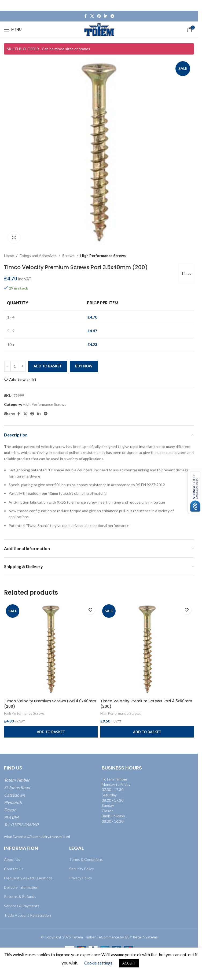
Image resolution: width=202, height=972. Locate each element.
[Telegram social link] (112, 16)
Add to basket (48, 366)
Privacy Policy (80, 878)
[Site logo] (99, 29)
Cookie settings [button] (98, 962)
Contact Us (13, 868)
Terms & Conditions (86, 859)
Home (9, 255)
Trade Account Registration (27, 915)
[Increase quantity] (22, 366)
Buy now (84, 366)
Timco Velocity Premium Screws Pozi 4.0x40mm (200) (50, 703)
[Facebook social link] (85, 16)
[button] (51, 732)
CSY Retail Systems (141, 937)
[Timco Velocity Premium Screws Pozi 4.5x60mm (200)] (147, 649)
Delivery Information (21, 887)
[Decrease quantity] (7, 366)
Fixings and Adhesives (38, 255)
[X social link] (92, 16)
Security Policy (81, 868)
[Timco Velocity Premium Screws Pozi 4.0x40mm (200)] (51, 649)
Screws (68, 255)
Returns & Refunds (20, 896)
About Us (12, 859)
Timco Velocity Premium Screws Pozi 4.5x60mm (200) (146, 703)
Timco (186, 273)
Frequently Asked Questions (28, 878)
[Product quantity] (15, 366)
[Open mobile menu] (12, 29)
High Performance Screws (103, 255)
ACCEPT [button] (129, 963)
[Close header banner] (191, 5)
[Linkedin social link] (105, 16)
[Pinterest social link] (99, 16)
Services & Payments (21, 906)
